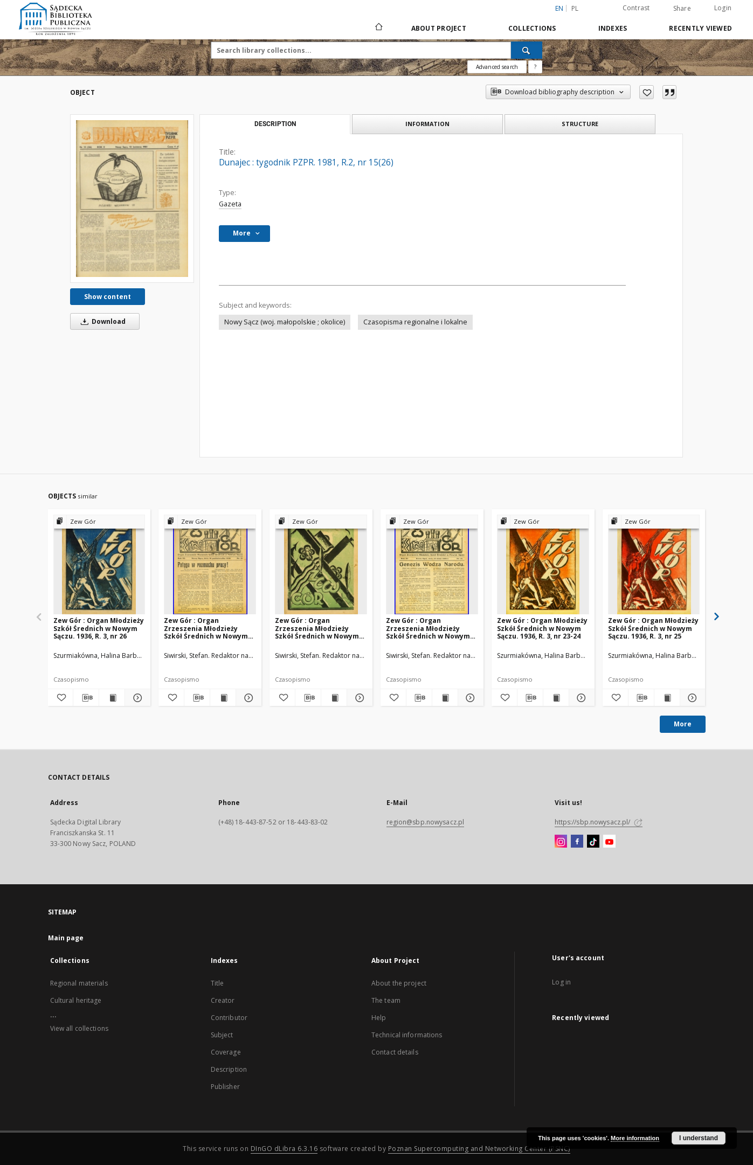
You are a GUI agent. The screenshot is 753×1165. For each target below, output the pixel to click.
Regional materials (79, 983)
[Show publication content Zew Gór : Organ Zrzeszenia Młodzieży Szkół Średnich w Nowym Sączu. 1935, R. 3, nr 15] (223, 698)
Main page (66, 937)
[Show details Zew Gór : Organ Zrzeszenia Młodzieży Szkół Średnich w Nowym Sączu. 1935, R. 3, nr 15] (247, 698)
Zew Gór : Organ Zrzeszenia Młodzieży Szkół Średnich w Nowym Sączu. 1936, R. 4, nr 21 (428, 628)
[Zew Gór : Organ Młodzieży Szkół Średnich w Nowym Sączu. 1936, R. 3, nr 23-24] (543, 565)
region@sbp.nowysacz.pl (425, 822)
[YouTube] (609, 842)
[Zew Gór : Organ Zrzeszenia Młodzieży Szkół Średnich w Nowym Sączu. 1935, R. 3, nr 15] (209, 565)
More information (635, 1138)
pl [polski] (575, 8)
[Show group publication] (99, 522)
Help (378, 1017)
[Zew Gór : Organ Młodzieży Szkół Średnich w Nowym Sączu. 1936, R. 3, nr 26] (99, 565)
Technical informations (407, 1034)
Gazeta (230, 204)
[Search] (526, 50)
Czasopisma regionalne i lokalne (415, 322)
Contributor (229, 1017)
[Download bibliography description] (86, 698)
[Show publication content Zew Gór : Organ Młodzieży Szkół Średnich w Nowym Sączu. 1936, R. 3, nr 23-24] (556, 698)
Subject (222, 1034)
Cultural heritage (76, 1000)
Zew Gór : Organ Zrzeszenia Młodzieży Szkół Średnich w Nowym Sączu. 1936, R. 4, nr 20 (317, 628)
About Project (438, 28)
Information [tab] (427, 124)
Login (722, 7)
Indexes (612, 28)
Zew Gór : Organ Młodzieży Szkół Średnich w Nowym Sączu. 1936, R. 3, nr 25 (653, 628)
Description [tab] (275, 124)
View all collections (79, 1028)
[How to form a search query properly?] (535, 66)
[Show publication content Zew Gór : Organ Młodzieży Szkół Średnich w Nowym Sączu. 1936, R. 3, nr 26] (112, 698)
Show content (107, 296)
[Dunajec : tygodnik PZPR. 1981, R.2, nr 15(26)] (132, 198)
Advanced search (497, 67)
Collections (532, 28)
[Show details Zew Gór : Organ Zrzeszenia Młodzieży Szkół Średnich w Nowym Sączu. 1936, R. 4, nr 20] (358, 698)
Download (101, 321)
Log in (561, 982)
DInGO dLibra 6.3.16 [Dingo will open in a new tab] (284, 1148)
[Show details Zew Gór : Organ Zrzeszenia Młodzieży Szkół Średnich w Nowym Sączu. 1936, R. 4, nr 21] (469, 698)
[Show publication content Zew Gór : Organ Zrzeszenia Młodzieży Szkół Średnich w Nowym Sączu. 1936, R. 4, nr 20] (334, 698)
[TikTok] (593, 842)
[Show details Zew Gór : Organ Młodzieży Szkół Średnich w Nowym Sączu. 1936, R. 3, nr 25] (691, 698)
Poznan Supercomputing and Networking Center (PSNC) (479, 1148)
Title (217, 983)
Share (682, 8)
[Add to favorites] (646, 92)
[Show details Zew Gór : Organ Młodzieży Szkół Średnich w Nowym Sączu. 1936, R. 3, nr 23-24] (580, 698)
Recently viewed (700, 28)
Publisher (225, 1086)
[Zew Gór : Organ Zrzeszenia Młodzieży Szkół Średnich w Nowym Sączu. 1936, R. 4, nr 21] (432, 565)
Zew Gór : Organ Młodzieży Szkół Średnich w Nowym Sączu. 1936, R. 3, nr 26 (98, 628)
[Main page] (378, 28)
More (683, 724)
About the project (398, 983)
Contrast (636, 7)
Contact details (394, 1052)
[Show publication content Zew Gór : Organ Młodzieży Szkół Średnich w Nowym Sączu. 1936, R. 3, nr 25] (667, 698)
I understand (698, 1138)
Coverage (226, 1052)
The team (385, 1000)
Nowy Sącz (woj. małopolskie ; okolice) (284, 322)
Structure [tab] (580, 124)
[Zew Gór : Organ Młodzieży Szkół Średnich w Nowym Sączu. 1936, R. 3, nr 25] (654, 565)
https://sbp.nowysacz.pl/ (599, 822)
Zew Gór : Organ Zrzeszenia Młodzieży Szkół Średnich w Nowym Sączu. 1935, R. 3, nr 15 (206, 628)
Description (229, 1069)
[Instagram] (561, 842)
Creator (223, 1000)
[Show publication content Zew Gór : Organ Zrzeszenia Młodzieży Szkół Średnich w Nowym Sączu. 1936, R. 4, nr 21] (445, 698)
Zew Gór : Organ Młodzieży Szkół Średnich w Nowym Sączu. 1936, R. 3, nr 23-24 (542, 628)
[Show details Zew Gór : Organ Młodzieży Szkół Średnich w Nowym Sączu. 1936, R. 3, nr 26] (136, 698)
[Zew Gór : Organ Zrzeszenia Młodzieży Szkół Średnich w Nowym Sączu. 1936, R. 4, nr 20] (321, 565)
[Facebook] (577, 842)
